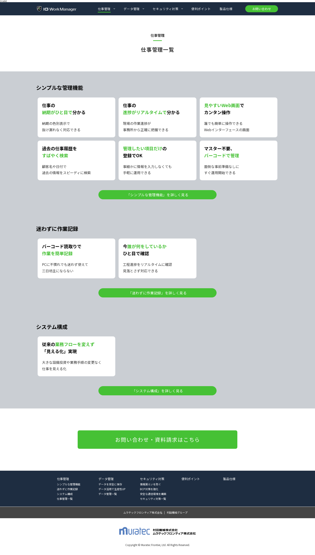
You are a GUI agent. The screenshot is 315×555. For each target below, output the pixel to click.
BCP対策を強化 (149, 489)
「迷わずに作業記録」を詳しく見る (157, 292)
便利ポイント (201, 8)
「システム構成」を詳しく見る (157, 390)
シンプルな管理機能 (68, 484)
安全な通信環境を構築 (153, 494)
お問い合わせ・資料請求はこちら (157, 439)
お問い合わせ (261, 9)
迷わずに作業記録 (67, 489)
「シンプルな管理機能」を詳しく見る (158, 194)
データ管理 (132, 8)
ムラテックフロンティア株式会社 (142, 512)
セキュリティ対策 (165, 8)
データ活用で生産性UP (112, 489)
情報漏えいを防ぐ (150, 484)
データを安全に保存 (110, 484)
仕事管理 (104, 8)
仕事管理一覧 (65, 498)
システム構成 (65, 494)
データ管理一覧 (107, 494)
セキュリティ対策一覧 (153, 498)
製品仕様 (226, 8)
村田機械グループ (177, 512)
